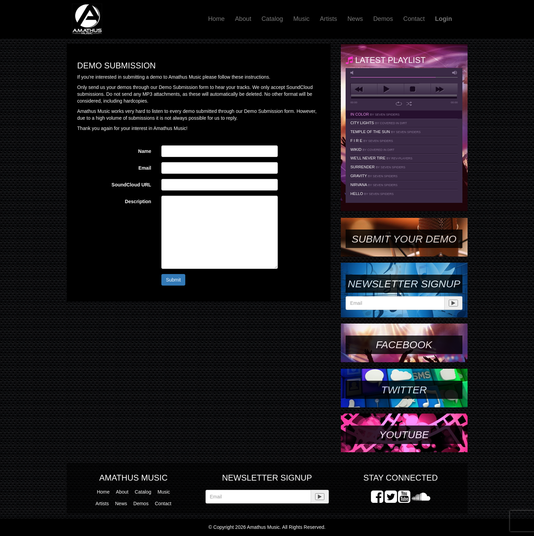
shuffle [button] (409, 104)
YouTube (404, 434)
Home (216, 18)
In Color (375, 114)
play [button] (390, 89)
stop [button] (417, 89)
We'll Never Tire (381, 158)
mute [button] (353, 73)
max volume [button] (455, 73)
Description (138, 201)
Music (301, 18)
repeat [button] (399, 104)
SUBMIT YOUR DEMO (403, 239)
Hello (372, 194)
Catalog (272, 18)
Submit (173, 280)
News (355, 18)
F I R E (371, 141)
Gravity (374, 176)
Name (144, 151)
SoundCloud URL (131, 184)
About (243, 18)
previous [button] (364, 89)
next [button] (444, 89)
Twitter (404, 389)
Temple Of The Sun (385, 132)
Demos (383, 18)
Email (144, 168)
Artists (328, 18)
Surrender (377, 167)
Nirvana (374, 185)
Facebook (404, 344)
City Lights (378, 123)
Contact (414, 18)
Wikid (372, 149)
